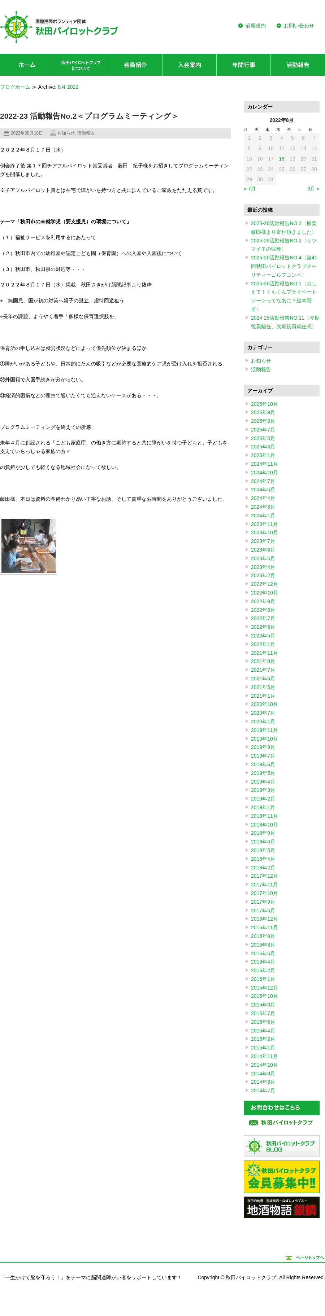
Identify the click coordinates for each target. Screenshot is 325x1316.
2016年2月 (263, 970)
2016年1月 (263, 979)
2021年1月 (263, 696)
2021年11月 (264, 653)
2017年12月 (264, 876)
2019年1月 (263, 807)
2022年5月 (263, 636)
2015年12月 (264, 988)
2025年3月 (263, 446)
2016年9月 (263, 936)
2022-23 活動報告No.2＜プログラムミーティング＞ (89, 116)
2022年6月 (263, 627)
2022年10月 (264, 593)
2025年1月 (263, 455)
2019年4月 (263, 782)
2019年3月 (263, 790)
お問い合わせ (299, 25)
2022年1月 (263, 644)
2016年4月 (263, 962)
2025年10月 (264, 404)
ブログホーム (15, 87)
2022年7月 (263, 618)
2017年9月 (263, 902)
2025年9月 (263, 412)
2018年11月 (264, 816)
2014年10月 (264, 1065)
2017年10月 (264, 893)
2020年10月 (264, 704)
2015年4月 (263, 1031)
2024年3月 (263, 507)
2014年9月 (263, 1073)
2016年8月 (263, 945)
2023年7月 (263, 541)
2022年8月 (263, 610)
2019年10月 (264, 739)
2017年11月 (264, 884)
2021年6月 (263, 678)
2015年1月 (263, 1047)
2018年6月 (263, 842)
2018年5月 (263, 850)
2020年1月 (263, 721)
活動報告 (86, 133)
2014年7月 (263, 1090)
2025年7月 (263, 430)
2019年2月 (263, 799)
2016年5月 (263, 953)
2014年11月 (264, 1056)
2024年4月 (263, 498)
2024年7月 (263, 481)
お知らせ (66, 133)
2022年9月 (263, 601)
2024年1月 (263, 515)
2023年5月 (263, 558)
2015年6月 (263, 1022)
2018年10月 (264, 825)
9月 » (314, 189)
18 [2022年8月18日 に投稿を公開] (282, 159)
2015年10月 (264, 996)
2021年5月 (263, 687)
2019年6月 (263, 764)
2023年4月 (263, 567)
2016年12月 (264, 919)
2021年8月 (263, 661)
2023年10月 (264, 532)
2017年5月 (263, 910)
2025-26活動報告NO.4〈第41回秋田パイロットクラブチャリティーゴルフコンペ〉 (284, 266)
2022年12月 (264, 584)
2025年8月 (263, 421)
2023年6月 (263, 550)
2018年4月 (263, 859)
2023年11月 (264, 524)
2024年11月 (264, 464)
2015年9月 (263, 1005)
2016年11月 (264, 927)
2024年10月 (264, 472)
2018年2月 (263, 867)
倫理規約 (256, 25)
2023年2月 (263, 575)
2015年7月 (263, 1013)
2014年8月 (263, 1082)
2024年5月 (263, 489)
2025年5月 (263, 438)
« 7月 (250, 189)
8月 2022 (68, 87)
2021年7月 (263, 670)
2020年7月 (263, 713)
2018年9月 (263, 833)
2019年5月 (263, 773)
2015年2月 (263, 1039)
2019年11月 (264, 730)
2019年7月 (263, 756)
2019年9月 (263, 747)
